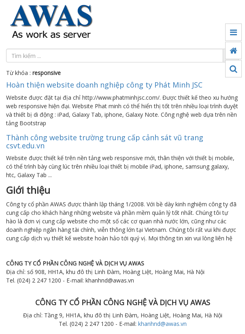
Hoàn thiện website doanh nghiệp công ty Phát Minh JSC (104, 85)
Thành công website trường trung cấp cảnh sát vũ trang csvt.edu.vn (104, 141)
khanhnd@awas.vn (162, 324)
